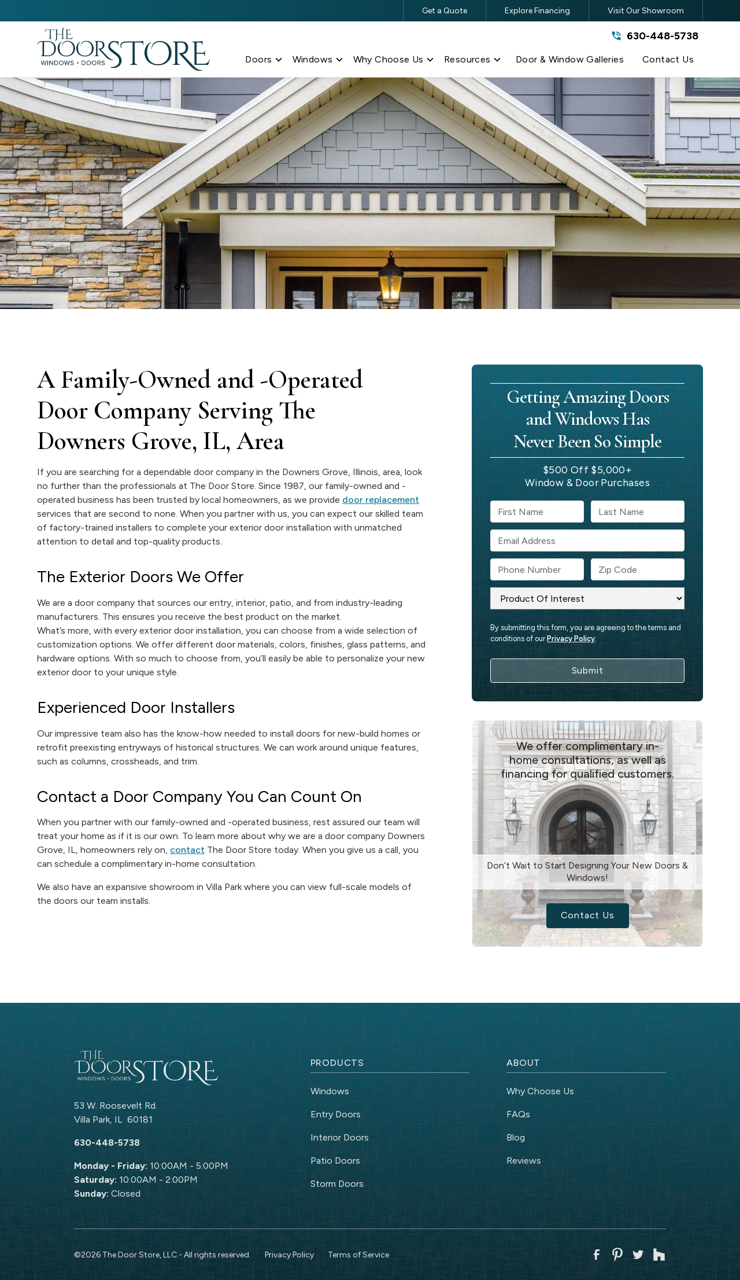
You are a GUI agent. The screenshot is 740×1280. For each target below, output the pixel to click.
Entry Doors (335, 1114)
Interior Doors (339, 1137)
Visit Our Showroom (646, 11)
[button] (263, 62)
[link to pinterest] (617, 1254)
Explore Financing (537, 11)
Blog (515, 1137)
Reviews (523, 1160)
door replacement (380, 499)
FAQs (518, 1114)
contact (187, 849)
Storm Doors (337, 1183)
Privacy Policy (571, 638)
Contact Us (588, 915)
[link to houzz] (659, 1254)
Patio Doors (335, 1160)
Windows (329, 1091)
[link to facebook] (597, 1254)
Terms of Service (358, 1255)
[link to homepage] (123, 49)
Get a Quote (444, 11)
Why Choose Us (540, 1091)
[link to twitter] (638, 1254)
